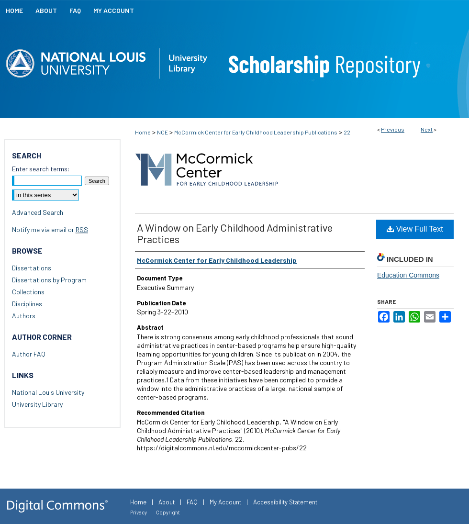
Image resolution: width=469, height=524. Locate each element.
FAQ (192, 502)
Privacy (138, 512)
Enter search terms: (41, 169)
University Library (37, 404)
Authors (23, 316)
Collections (28, 292)
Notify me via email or (50, 229)
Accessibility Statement (285, 502)
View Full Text (415, 229)
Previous (392, 129)
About (166, 502)
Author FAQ (28, 354)
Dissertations (31, 268)
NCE (162, 132)
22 (347, 132)
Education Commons (408, 275)
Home (143, 132)
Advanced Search (37, 212)
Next (427, 129)
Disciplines (27, 304)
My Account (225, 502)
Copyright (168, 512)
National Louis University (48, 392)
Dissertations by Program (49, 280)
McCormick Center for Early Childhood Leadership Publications (255, 132)
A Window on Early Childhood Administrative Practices (235, 233)
